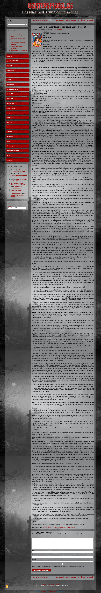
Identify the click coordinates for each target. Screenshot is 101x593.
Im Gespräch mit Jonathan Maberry (18, 195)
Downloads (10, 75)
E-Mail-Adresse (36, 555)
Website (34, 559)
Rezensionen (10, 136)
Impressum (10, 160)
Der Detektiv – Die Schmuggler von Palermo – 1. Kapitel (74, 20)
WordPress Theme (52, 591)
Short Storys (10, 103)
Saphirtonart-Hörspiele (13, 150)
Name (34, 550)
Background (10, 113)
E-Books (9, 79)
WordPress (43, 591)
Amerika (45, 527)
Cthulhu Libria (10, 94)
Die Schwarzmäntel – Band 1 (19, 50)
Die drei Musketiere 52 (40, 20)
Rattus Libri (10, 98)
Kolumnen (9, 122)
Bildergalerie (10, 84)
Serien (8, 141)
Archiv (9, 206)
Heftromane (10, 131)
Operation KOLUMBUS (13, 61)
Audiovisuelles (11, 108)
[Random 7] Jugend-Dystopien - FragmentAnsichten (16, 192)
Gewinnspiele (10, 117)
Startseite (9, 56)
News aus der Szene (12, 89)
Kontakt (9, 155)
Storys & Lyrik (10, 146)
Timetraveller (10, 70)
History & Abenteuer (54, 527)
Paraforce (9, 65)
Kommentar (35, 537)
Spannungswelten (71, 527)
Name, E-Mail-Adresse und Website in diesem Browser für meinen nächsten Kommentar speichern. (58, 566)
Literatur (9, 127)
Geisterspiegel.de (57, 29)
